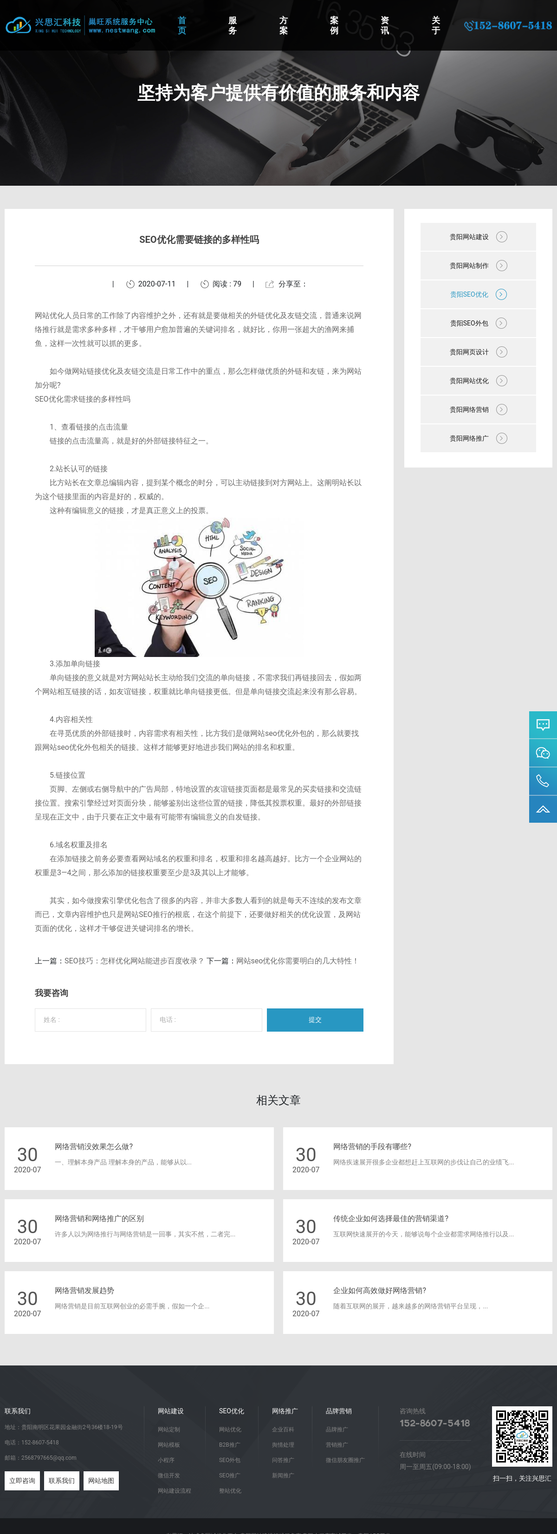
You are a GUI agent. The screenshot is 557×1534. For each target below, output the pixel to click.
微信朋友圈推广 (345, 1460)
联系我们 (62, 1480)
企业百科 (283, 1429)
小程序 (166, 1460)
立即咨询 (22, 1480)
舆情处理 (283, 1445)
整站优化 (230, 1491)
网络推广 (285, 1411)
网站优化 (230, 1429)
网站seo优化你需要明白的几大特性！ (298, 960)
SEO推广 (229, 1475)
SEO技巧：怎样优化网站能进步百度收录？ (135, 960)
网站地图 (101, 1480)
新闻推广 (283, 1475)
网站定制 (169, 1429)
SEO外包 (229, 1460)
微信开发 (169, 1475)
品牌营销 (339, 1411)
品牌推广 (337, 1429)
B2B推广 (229, 1445)
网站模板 (169, 1445)
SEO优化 (231, 1411)
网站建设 (171, 1411)
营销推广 (337, 1445)
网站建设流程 (174, 1491)
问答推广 (283, 1460)
